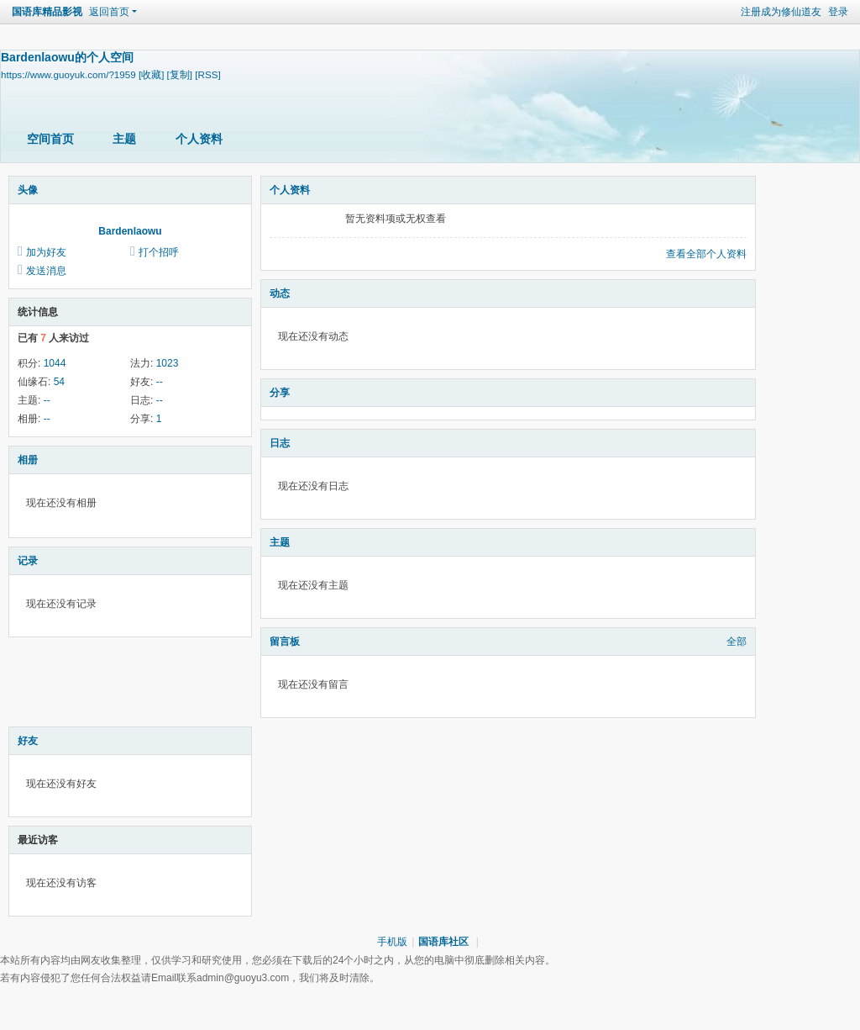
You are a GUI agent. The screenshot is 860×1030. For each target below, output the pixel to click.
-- (159, 382)
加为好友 (46, 252)
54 (59, 382)
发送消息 (46, 271)
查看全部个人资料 (706, 254)
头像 (28, 190)
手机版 (392, 942)
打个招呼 (159, 252)
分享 (280, 393)
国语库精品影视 (47, 12)
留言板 (285, 641)
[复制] (179, 74)
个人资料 (199, 138)
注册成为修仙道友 (781, 12)
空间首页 (50, 138)
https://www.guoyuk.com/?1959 (68, 74)
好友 (28, 741)
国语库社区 (443, 942)
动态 (280, 293)
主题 (124, 138)
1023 (167, 363)
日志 (280, 443)
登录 (838, 12)
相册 (28, 460)
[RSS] (207, 74)
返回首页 (109, 12)
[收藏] (151, 74)
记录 (28, 561)
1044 (55, 363)
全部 (736, 641)
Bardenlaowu (129, 231)
